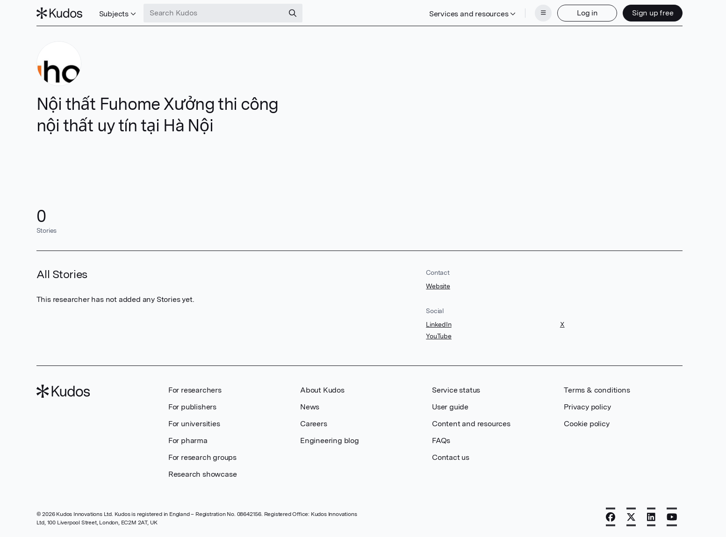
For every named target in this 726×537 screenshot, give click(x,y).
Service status (456, 390)
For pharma (188, 440)
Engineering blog (329, 440)
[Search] (292, 13)
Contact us (450, 457)
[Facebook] (610, 517)
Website (438, 286)
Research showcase (202, 474)
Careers (313, 423)
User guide (450, 406)
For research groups (202, 457)
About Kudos (322, 390)
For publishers (192, 406)
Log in (587, 12)
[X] (631, 517)
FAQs (441, 440)
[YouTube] (672, 517)
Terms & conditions (597, 390)
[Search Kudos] (213, 13)
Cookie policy (586, 423)
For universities (194, 423)
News (309, 406)
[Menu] (543, 13)
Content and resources (471, 423)
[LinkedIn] (651, 517)
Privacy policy (587, 406)
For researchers (195, 390)
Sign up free (653, 12)
